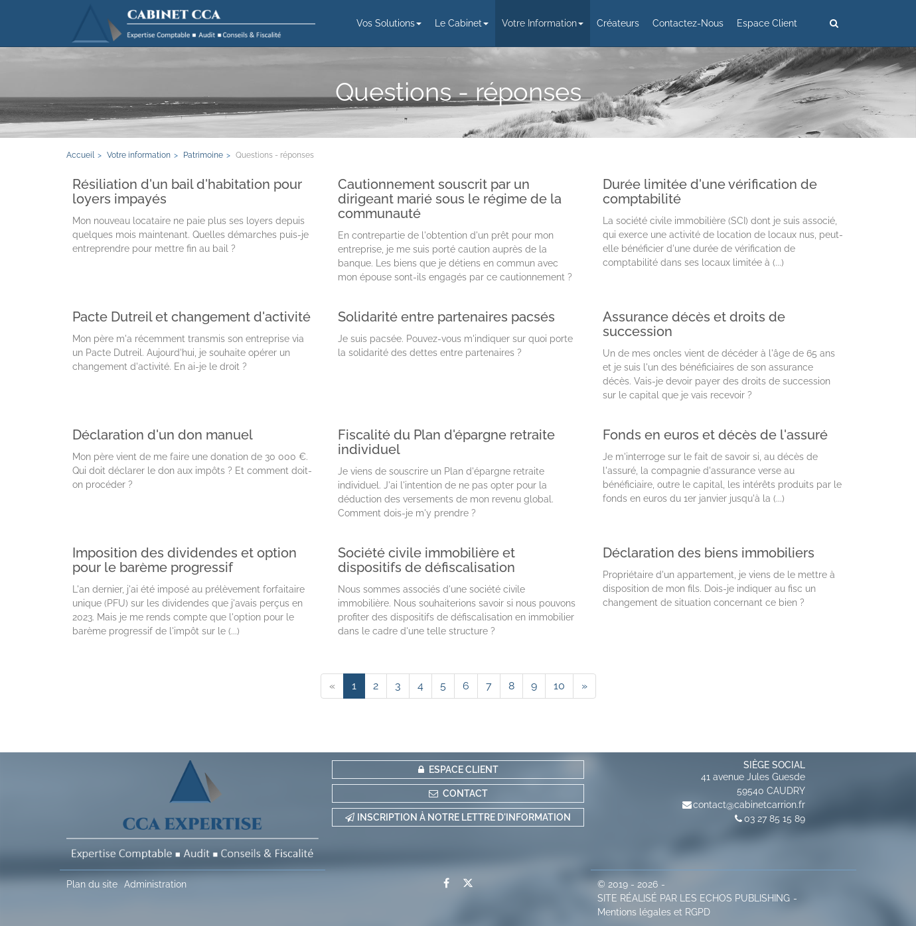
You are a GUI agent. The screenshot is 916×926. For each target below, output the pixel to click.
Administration (155, 884)
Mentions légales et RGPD (653, 912)
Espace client (767, 23)
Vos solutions (388, 23)
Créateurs (618, 23)
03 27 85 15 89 (774, 818)
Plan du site (91, 884)
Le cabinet (462, 23)
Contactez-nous (688, 23)
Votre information (542, 23)
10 (559, 685)
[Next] (584, 686)
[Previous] (332, 686)
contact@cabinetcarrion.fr (749, 804)
